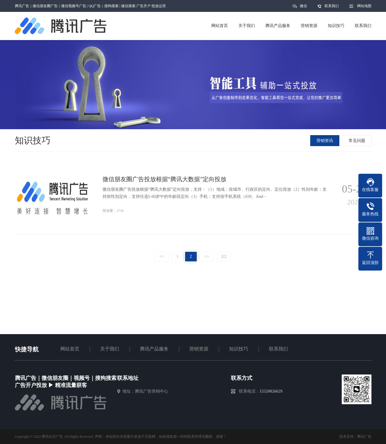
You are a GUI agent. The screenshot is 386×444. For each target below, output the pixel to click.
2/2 (224, 256)
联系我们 (331, 6)
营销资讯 (325, 140)
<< (162, 256)
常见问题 (357, 140)
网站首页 (69, 348)
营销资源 (198, 348)
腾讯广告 (364, 436)
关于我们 (109, 348)
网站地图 (364, 6)
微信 (303, 8)
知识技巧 (238, 348)
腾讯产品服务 (154, 348)
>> (206, 256)
